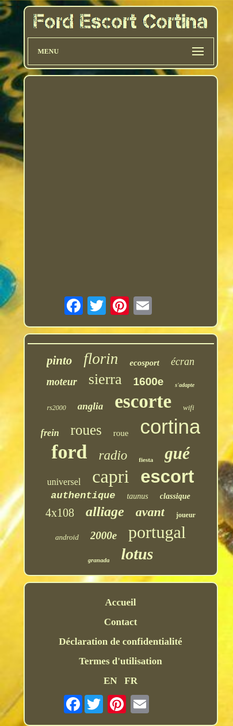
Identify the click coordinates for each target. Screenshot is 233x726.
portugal (157, 531)
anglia (90, 406)
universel (64, 482)
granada (99, 559)
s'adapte (184, 385)
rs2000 (56, 408)
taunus (137, 496)
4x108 (59, 512)
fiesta (146, 459)
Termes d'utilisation (120, 661)
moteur (62, 382)
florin (100, 358)
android (67, 537)
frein (50, 433)
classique (175, 496)
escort (167, 477)
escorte (142, 401)
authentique (83, 495)
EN (110, 680)
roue (121, 433)
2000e (103, 535)
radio (112, 455)
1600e (148, 381)
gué (177, 453)
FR (130, 680)
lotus (137, 554)
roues (86, 430)
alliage (105, 511)
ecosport (144, 362)
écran (182, 361)
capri (110, 476)
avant (150, 512)
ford (69, 451)
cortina (170, 426)
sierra (105, 379)
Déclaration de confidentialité (120, 641)
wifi (188, 407)
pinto (59, 360)
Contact (120, 621)
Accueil (120, 602)
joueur (186, 515)
